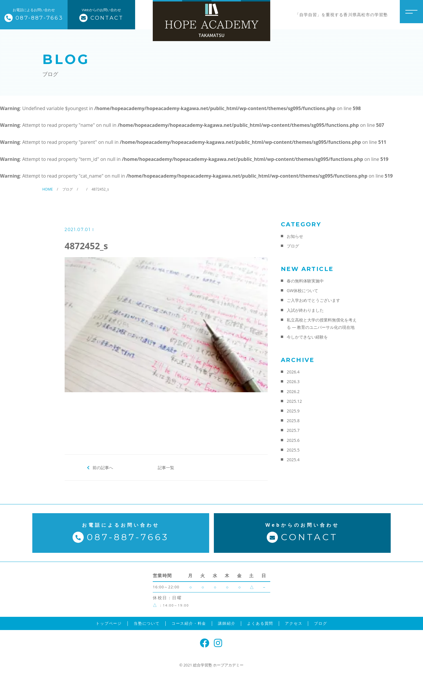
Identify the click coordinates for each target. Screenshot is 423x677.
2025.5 (293, 450)
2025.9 (293, 411)
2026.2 (293, 391)
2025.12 (294, 401)
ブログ (293, 246)
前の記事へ (103, 467)
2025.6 (293, 440)
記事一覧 (166, 467)
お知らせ (295, 236)
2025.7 (293, 430)
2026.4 (293, 372)
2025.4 (293, 459)
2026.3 (293, 381)
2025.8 (293, 420)
